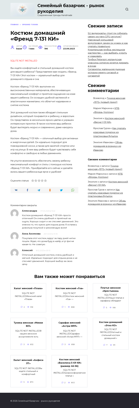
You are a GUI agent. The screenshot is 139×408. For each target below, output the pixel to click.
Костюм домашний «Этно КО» (110, 323)
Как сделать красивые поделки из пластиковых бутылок (109, 132)
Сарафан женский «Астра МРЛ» (69, 323)
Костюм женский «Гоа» (69, 288)
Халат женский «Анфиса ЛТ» (28, 360)
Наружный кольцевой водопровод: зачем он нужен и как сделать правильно (108, 43)
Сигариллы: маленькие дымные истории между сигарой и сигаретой (106, 72)
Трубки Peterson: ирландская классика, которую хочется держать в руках (108, 62)
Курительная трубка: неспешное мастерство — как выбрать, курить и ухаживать (107, 53)
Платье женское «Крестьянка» (111, 289)
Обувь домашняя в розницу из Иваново (107, 146)
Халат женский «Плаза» (28, 288)
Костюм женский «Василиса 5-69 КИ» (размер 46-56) (69, 361)
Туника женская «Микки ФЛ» (28, 323)
